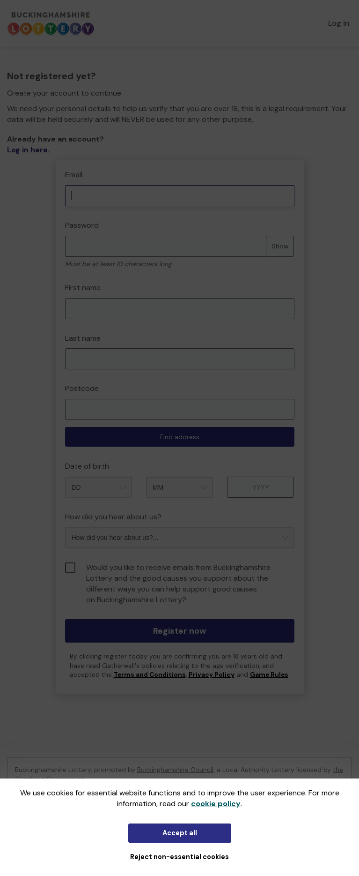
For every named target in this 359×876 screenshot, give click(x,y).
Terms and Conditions (150, 675)
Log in (339, 23)
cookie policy (216, 804)
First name (83, 287)
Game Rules (269, 675)
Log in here (27, 150)
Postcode (82, 388)
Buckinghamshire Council (175, 769)
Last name (83, 338)
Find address (179, 437)
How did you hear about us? (113, 517)
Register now (179, 630)
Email (73, 175)
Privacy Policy (211, 675)
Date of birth (87, 466)
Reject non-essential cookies (179, 857)
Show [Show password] (280, 246)
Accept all (179, 833)
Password (82, 225)
